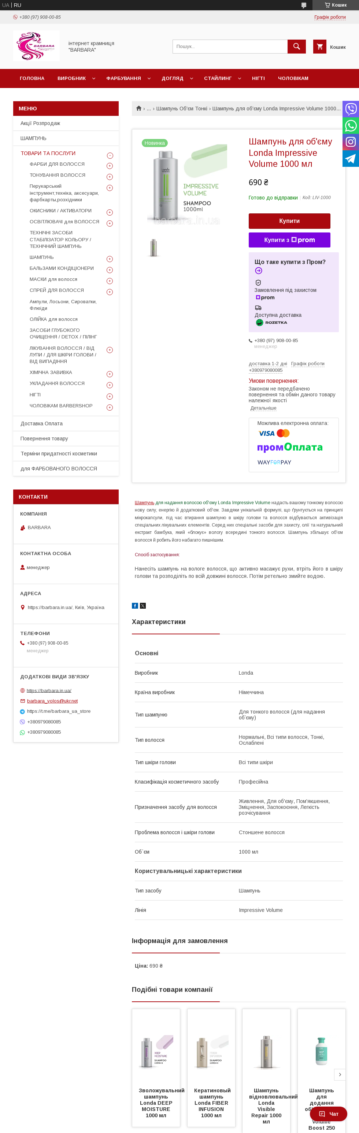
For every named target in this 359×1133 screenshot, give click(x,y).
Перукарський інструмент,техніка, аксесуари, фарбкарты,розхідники (64, 192)
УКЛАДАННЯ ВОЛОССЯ (57, 383)
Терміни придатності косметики (59, 453)
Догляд (173, 78)
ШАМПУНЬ (34, 138)
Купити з (289, 240)
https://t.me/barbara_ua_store (58, 711)
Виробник (72, 78)
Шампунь (144, 502)
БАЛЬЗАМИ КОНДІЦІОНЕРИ (62, 268)
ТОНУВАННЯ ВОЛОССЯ (57, 175)
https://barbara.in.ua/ (49, 690)
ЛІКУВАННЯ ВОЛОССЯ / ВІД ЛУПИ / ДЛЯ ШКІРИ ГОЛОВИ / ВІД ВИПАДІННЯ (63, 354)
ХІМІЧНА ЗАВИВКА (51, 372)
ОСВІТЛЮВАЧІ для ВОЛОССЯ (64, 221)
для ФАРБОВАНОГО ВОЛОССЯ (59, 469)
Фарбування (123, 78)
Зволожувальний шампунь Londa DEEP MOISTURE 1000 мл (162, 1103)
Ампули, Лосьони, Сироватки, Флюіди (63, 305)
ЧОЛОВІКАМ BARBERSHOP (61, 405)
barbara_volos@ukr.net (52, 701)
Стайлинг (218, 78)
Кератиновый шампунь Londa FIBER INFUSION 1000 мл (213, 1103)
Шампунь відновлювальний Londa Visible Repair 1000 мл (274, 1106)
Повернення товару (44, 438)
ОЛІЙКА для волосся (54, 319)
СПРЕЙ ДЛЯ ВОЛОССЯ (57, 290)
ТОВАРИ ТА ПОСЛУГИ (48, 153)
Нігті (258, 78)
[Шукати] (297, 47)
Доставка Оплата (42, 423)
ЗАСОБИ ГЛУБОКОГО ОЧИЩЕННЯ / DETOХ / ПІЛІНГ (63, 333)
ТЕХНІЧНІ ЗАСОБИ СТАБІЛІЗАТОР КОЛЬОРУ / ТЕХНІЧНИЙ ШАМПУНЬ (60, 239)
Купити (290, 221)
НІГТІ (35, 394)
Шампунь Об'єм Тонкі (181, 108)
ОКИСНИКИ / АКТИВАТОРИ (61, 210)
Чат (328, 1114)
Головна (32, 78)
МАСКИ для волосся (53, 279)
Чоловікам (293, 78)
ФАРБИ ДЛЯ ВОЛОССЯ (57, 164)
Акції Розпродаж (40, 123)
